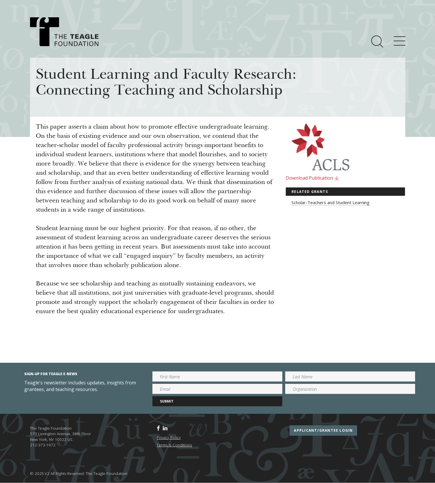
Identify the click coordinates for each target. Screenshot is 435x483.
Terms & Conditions (174, 445)
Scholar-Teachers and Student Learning (330, 202)
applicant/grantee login (323, 430)
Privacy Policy (169, 437)
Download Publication (312, 178)
